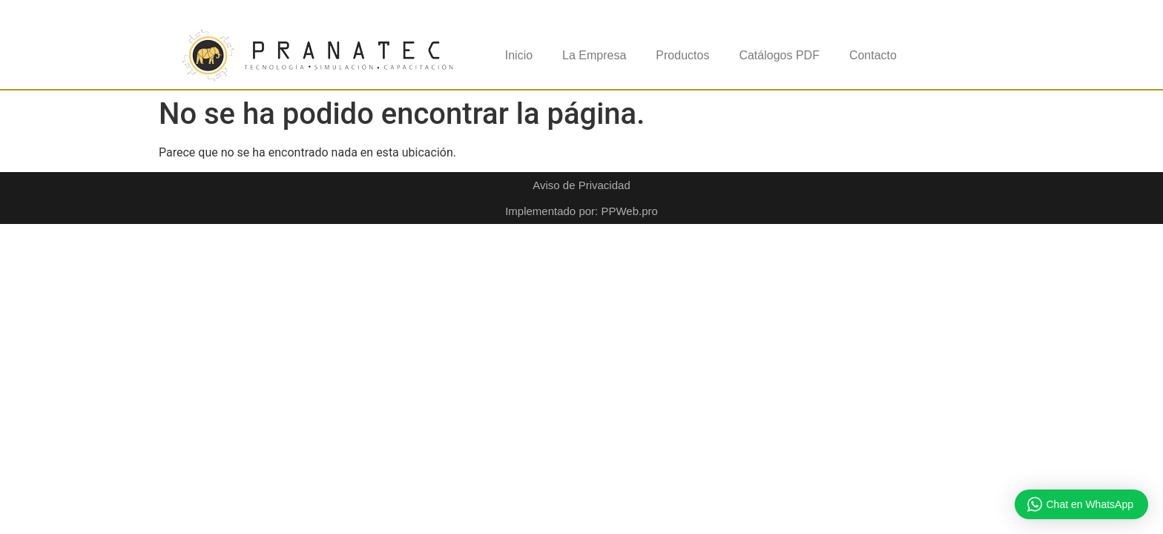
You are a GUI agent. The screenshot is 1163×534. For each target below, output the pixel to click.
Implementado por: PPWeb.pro (581, 211)
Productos (682, 55)
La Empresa (594, 55)
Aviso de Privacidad (581, 185)
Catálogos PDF (779, 55)
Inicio (519, 55)
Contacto (873, 55)
